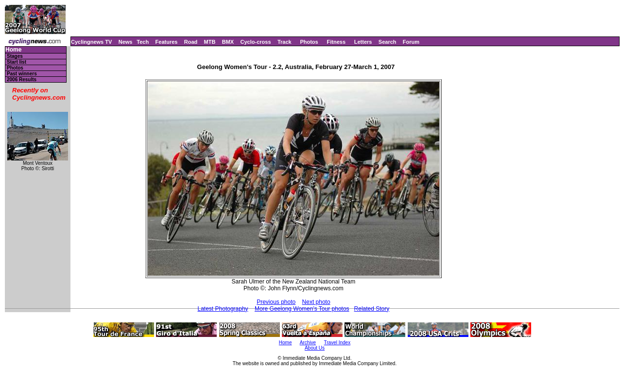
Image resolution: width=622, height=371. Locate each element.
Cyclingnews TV (91, 42)
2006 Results (21, 79)
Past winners (22, 73)
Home (13, 50)
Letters (363, 42)
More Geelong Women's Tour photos (302, 308)
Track (284, 42)
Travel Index (337, 342)
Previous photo (276, 302)
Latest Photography (223, 308)
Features (167, 42)
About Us (315, 348)
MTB (210, 42)
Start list (16, 62)
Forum (411, 42)
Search (388, 42)
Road (191, 42)
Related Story (372, 308)
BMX (228, 42)
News (126, 42)
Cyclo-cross (256, 42)
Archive (308, 342)
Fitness (336, 42)
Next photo (316, 302)
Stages (15, 56)
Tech (143, 42)
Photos (309, 42)
